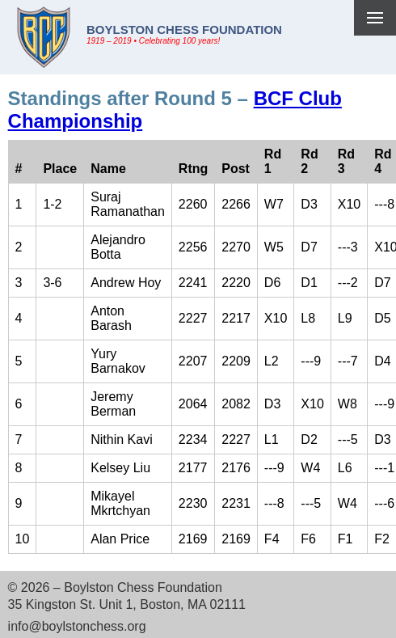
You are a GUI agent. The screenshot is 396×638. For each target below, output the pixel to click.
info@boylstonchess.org (77, 626)
